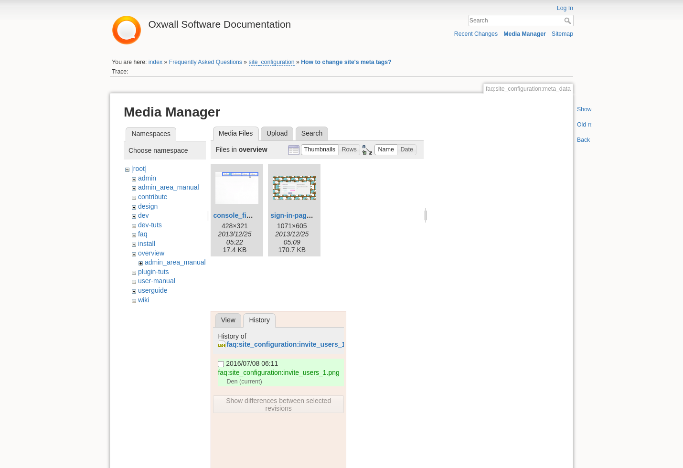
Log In (565, 8)
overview (151, 253)
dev (143, 215)
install (146, 243)
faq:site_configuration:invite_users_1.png (293, 344)
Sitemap (562, 34)
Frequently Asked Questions (205, 62)
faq (142, 234)
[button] (320, 149)
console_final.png (241, 215)
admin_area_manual (168, 187)
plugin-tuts (153, 272)
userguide (153, 290)
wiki (143, 300)
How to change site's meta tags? (346, 62)
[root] (139, 168)
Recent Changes (476, 34)
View (228, 320)
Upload (277, 133)
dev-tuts (150, 225)
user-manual (156, 281)
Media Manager (524, 34)
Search (568, 20)
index (155, 62)
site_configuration (272, 62)
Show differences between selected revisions (278, 404)
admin (147, 178)
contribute (152, 197)
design (148, 206)
